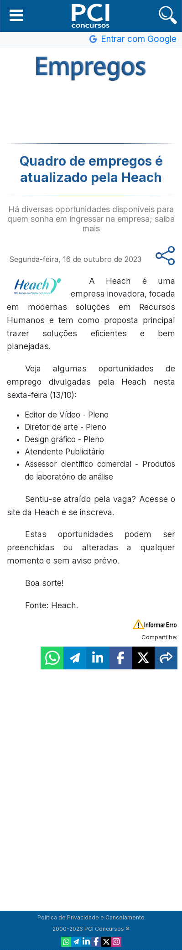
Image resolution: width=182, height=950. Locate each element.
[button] (16, 15)
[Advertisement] (91, 111)
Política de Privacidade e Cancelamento (91, 917)
